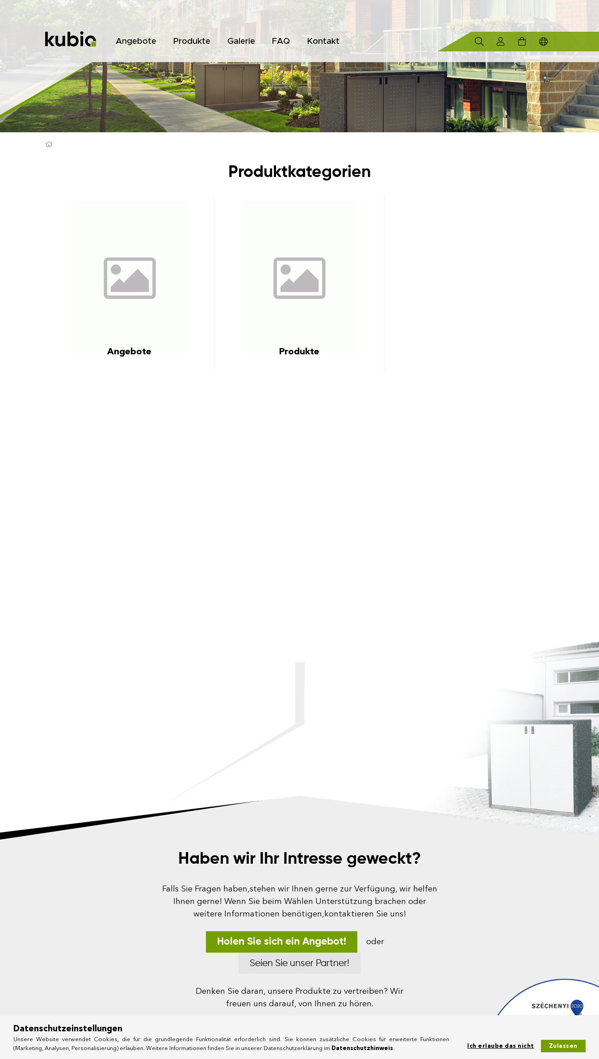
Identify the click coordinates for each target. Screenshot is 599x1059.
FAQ (281, 41)
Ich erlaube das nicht (500, 1045)
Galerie (241, 41)
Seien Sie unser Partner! (299, 963)
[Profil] (500, 41)
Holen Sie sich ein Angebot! (281, 942)
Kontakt (323, 41)
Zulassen (563, 1045)
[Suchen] (479, 41)
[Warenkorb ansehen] (522, 41)
